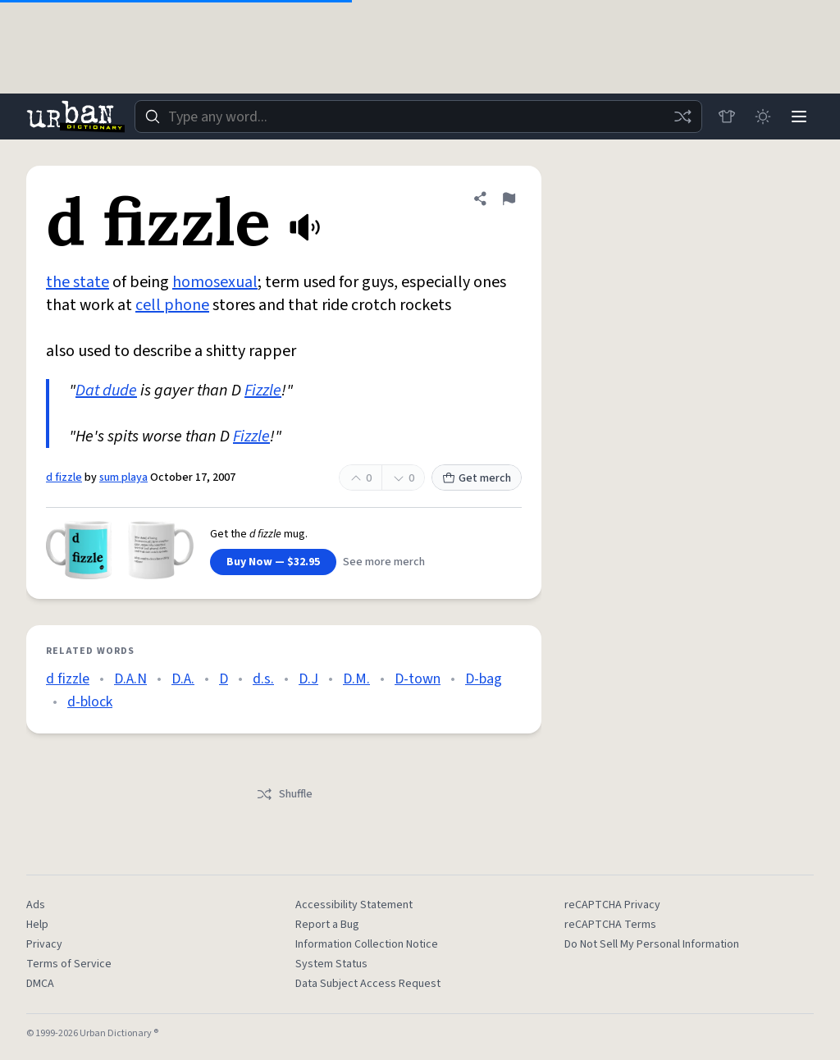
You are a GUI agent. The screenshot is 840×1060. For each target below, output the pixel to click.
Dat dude (106, 390)
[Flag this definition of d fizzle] (508, 198)
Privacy (44, 944)
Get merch (476, 478)
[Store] (727, 116)
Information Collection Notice (366, 944)
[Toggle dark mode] (763, 116)
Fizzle (262, 390)
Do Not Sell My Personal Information (651, 944)
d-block (89, 702)
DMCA (40, 983)
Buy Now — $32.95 (273, 562)
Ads (35, 905)
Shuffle (284, 794)
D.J (308, 679)
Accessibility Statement (354, 905)
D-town (418, 679)
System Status (331, 964)
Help (37, 924)
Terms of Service (69, 964)
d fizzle (64, 477)
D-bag (483, 679)
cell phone (172, 305)
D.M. (356, 679)
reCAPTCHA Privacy (612, 905)
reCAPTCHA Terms (610, 924)
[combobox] (418, 116)
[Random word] (682, 116)
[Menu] (799, 116)
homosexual (215, 282)
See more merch (384, 562)
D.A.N (130, 679)
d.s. (263, 679)
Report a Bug (327, 924)
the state (77, 282)
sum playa (123, 477)
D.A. (182, 679)
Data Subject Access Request (368, 983)
